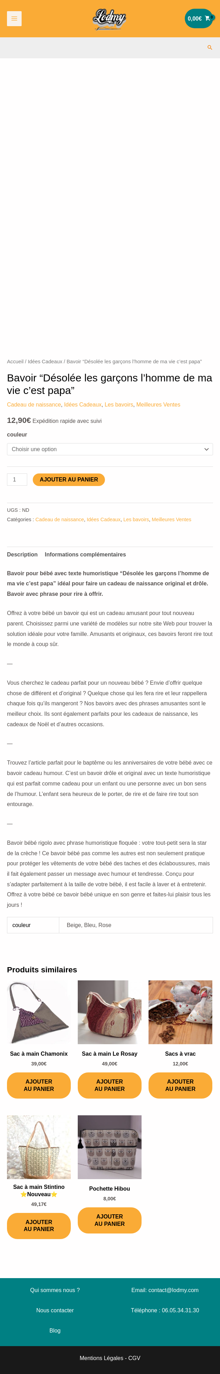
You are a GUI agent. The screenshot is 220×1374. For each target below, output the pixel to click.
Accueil (15, 361)
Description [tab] (22, 554)
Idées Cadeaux (45, 361)
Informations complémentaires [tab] (85, 554)
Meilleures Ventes (158, 405)
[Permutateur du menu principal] (14, 18)
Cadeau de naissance (34, 405)
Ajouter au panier (69, 480)
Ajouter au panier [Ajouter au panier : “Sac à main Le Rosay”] (109, 1085)
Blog (55, 1331)
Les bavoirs (119, 405)
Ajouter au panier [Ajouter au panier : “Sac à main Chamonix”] (39, 1085)
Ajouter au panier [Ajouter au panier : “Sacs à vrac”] (180, 1085)
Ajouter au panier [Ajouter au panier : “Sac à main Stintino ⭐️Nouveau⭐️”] (39, 1225)
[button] (210, 47)
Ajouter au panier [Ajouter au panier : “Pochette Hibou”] (109, 1220)
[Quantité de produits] (17, 479)
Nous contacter (55, 1310)
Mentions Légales (101, 1358)
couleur (17, 435)
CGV (134, 1358)
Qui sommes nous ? (55, 1290)
